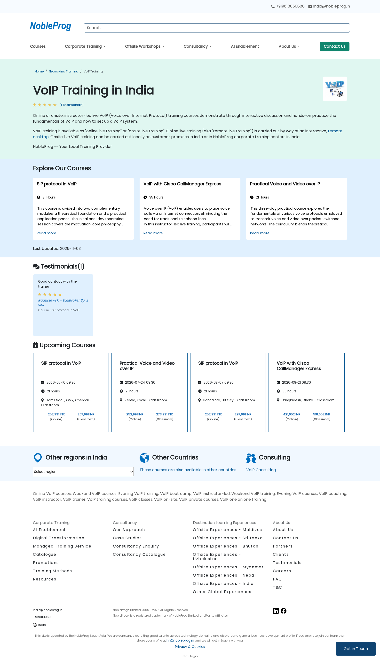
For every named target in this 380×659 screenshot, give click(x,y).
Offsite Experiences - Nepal (224, 575)
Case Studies (127, 538)
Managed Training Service (62, 546)
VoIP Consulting (261, 470)
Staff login (190, 656)
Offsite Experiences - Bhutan (226, 546)
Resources (44, 579)
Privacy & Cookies (190, 646)
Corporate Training (84, 46)
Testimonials (287, 562)
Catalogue (44, 554)
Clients (281, 554)
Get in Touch (356, 648)
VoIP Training (93, 71)
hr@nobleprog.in (180, 640)
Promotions (46, 562)
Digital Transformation (58, 538)
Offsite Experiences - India (223, 583)
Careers (282, 571)
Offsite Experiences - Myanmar (228, 567)
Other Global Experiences (222, 592)
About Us (288, 46)
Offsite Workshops (143, 46)
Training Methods (52, 571)
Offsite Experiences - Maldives (227, 529)
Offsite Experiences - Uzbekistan (217, 557)
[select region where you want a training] (83, 471)
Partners (283, 546)
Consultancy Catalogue (139, 554)
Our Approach (129, 529)
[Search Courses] (217, 27)
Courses (38, 46)
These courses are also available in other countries (188, 470)
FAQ (277, 579)
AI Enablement (245, 46)
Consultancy (196, 46)
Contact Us (334, 46)
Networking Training (63, 71)
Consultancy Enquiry (136, 546)
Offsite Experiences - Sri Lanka (228, 538)
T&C (277, 587)
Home (39, 71)
